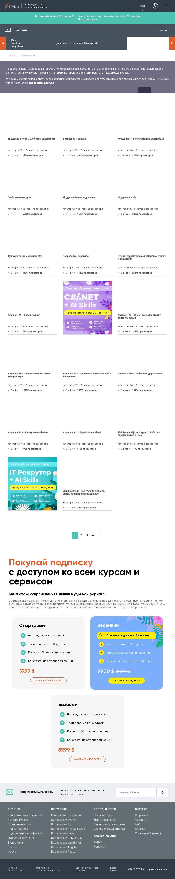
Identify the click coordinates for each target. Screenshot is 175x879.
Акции (98, 842)
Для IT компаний (105, 819)
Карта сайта (113, 869)
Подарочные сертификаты (25, 833)
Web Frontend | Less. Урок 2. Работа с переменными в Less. (139, 434)
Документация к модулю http (25, 256)
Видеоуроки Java (62, 833)
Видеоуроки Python (63, 819)
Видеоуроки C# (61, 824)
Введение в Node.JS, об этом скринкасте (31, 138)
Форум (12, 851)
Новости (99, 846)
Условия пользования (15, 869)
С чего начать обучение (66, 815)
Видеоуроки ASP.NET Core (68, 828)
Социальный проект (148, 833)
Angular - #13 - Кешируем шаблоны (28, 432)
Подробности (87, 19)
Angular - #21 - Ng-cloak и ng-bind (82, 432)
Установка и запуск (74, 138)
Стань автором (104, 815)
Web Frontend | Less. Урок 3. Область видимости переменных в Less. (84, 492)
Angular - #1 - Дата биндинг (24, 315)
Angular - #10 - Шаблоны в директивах (140, 373)
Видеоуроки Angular (64, 847)
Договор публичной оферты (87, 869)
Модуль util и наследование (79, 197)
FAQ (137, 824)
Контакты (141, 819)
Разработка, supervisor (76, 256)
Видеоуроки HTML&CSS (66, 837)
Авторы (140, 828)
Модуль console (127, 197)
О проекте (141, 815)
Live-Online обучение (21, 837)
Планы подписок (18, 828)
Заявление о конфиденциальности (47, 869)
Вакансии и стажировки (109, 824)
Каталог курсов (18, 819)
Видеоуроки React (63, 851)
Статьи (12, 847)
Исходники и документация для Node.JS (141, 138)
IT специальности (19, 824)
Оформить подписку (48, 680)
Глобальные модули (19, 197)
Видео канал (16, 842)
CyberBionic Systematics (109, 828)
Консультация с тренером (25, 815)
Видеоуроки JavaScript (66, 842)
